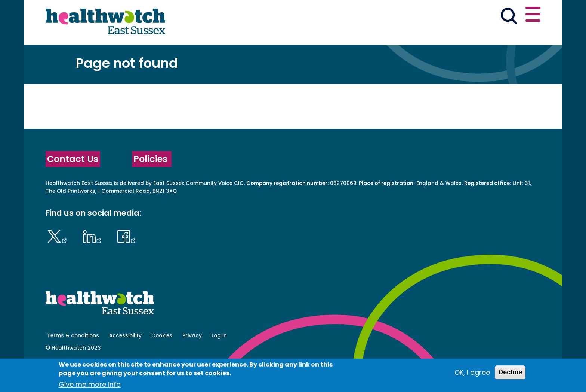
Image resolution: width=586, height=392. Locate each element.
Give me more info (90, 384)
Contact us (504, 15)
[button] (431, 16)
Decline (510, 372)
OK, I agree (472, 372)
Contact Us (72, 185)
